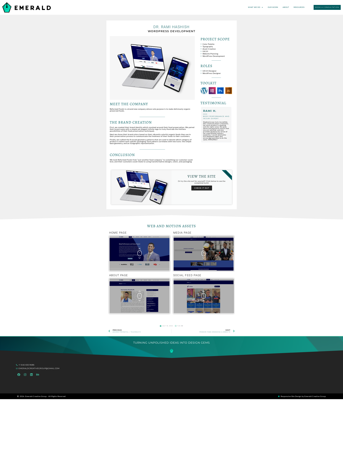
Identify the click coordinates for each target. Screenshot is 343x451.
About (286, 7)
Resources (299, 7)
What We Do (255, 7)
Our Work (273, 7)
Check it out (201, 188)
